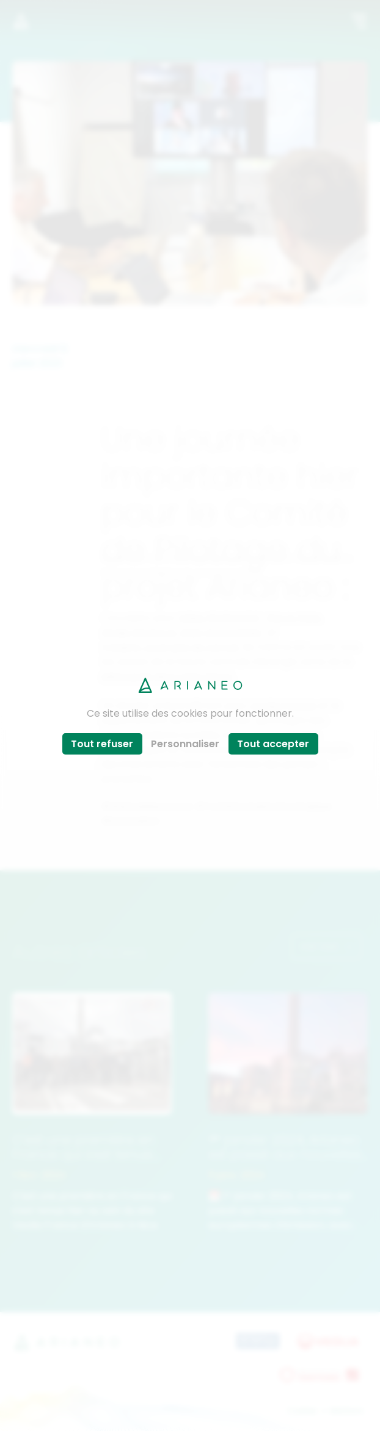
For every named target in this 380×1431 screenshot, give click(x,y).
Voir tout (326, 946)
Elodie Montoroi (138, 632)
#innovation (130, 820)
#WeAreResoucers (147, 805)
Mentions (347, 1410)
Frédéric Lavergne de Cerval (169, 647)
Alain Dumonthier (221, 632)
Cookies (302, 1410)
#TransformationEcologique (263, 805)
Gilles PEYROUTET (220, 618)
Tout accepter (273, 744)
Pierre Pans (293, 618)
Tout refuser (102, 744)
